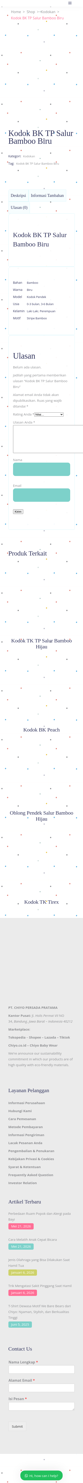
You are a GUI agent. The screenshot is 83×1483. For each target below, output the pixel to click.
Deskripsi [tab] (18, 195)
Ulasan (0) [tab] (19, 207)
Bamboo (32, 283)
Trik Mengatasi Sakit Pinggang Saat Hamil (40, 1291)
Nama (17, 465)
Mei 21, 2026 (21, 1231)
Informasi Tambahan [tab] (47, 195)
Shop (31, 12)
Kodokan (48, 12)
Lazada (50, 1042)
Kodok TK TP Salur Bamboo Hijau (41, 649)
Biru (29, 290)
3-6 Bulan (47, 304)
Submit (17, 1431)
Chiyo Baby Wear (44, 1050)
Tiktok (65, 1042)
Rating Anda (23, 414)
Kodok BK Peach (41, 735)
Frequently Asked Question (30, 1180)
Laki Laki (32, 311)
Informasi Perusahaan (26, 1108)
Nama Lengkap (23, 1367)
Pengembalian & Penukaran (31, 1156)
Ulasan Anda (24, 422)
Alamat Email (22, 1385)
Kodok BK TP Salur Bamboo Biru (37, 164)
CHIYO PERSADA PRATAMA (36, 1013)
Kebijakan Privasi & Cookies (31, 1164)
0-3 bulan (33, 304)
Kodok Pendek (36, 297)
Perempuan (48, 311)
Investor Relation (22, 1188)
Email (17, 491)
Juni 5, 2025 (20, 1329)
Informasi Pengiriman (26, 1140)
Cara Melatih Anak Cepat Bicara (32, 1245)
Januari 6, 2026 (22, 1277)
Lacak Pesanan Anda (25, 1148)
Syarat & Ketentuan (24, 1172)
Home (16, 12)
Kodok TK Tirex (41, 907)
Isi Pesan (18, 1404)
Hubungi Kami (20, 1116)
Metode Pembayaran (25, 1132)
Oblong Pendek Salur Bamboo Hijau (41, 821)
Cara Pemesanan (22, 1124)
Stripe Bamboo (37, 318)
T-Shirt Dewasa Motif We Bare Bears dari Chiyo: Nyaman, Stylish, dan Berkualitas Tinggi (39, 1317)
